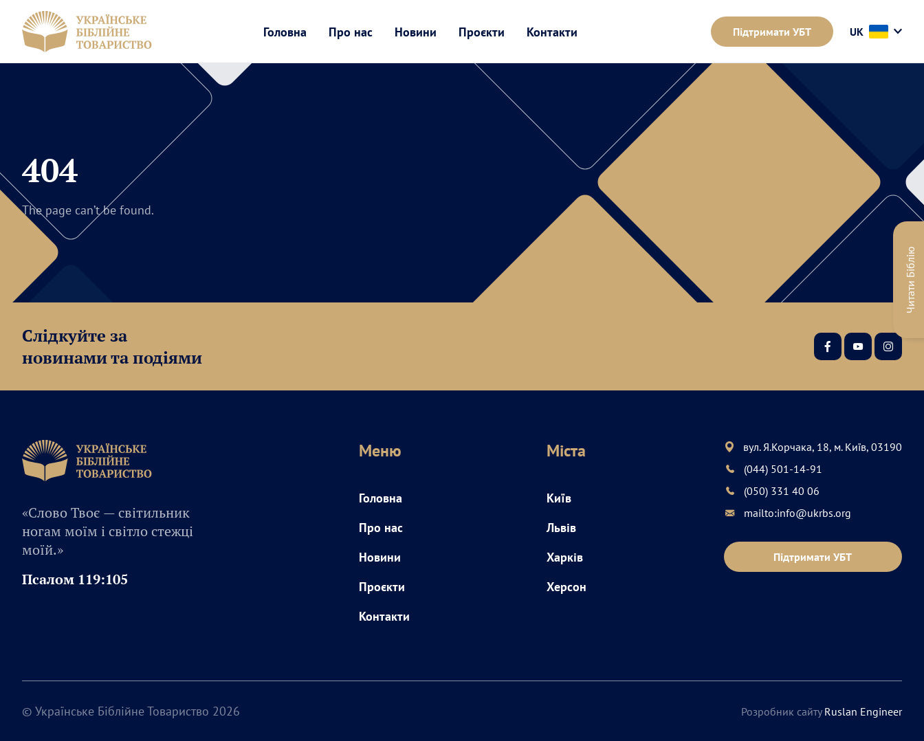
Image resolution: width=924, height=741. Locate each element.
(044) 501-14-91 (783, 469)
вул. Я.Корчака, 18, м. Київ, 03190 (822, 447)
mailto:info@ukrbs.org (797, 513)
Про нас (351, 32)
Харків (565, 557)
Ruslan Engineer (863, 711)
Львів (561, 527)
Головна (285, 32)
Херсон (566, 587)
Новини (416, 32)
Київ (559, 498)
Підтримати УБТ (772, 31)
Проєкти (482, 32)
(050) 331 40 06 (782, 491)
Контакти (552, 32)
